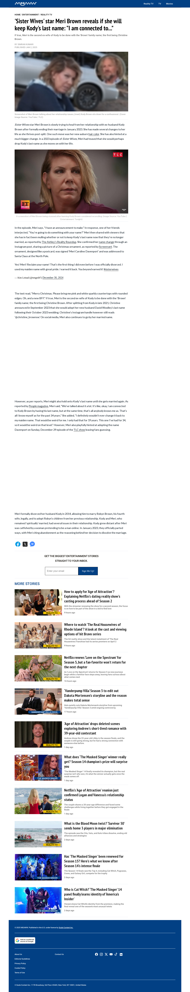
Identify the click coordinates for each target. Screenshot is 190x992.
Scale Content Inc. (66, 928)
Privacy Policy (20, 963)
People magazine (38, 406)
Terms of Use (20, 973)
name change (106, 241)
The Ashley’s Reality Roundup (59, 241)
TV (159, 4)
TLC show (79, 429)
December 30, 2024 (52, 277)
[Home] (26, 3)
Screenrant (105, 246)
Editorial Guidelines (22, 959)
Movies (169, 4)
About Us (18, 954)
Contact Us (59, 954)
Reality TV (148, 4)
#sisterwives (111, 269)
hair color (94, 134)
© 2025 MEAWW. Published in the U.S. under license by (37, 928)
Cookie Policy (20, 968)
